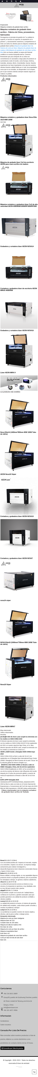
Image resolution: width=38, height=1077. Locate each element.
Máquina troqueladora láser (9, 931)
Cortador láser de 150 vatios (9, 922)
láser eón (3, 940)
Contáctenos (4, 1021)
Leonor (9, 901)
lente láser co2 (5, 933)
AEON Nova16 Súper (8, 474)
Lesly (8, 910)
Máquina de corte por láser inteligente (12, 918)
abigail (9, 890)
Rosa (8, 860)
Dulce (8, 873)
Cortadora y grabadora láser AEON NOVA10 (17, 516)
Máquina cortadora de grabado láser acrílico (14, 27)
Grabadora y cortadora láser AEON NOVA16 (17, 330)
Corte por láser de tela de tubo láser (11, 937)
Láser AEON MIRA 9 (8, 372)
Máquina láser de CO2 (7, 920)
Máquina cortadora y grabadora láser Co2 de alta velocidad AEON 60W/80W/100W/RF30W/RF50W (19, 205)
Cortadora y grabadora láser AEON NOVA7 (16, 558)
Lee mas (3, 122)
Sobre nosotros (5, 1025)
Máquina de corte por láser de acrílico (12, 929)
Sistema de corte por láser (8, 48)
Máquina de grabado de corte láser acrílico (13, 935)
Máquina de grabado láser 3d (23, 46)
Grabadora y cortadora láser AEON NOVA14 (17, 246)
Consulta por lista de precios (13, 1048)
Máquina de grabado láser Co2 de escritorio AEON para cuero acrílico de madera (17, 163)
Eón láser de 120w (6, 927)
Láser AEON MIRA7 (7, 726)
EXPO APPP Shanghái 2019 (9, 780)
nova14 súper (5, 600)
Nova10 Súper (5, 684)
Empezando (4, 25)
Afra (8, 882)
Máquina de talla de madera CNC (10, 925)
